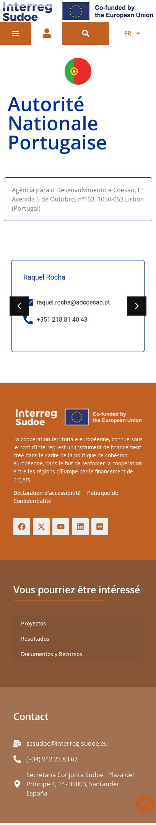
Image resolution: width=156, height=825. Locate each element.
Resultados (35, 641)
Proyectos (33, 626)
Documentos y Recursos (51, 656)
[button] (86, 33)
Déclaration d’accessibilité (47, 495)
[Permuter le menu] (16, 33)
